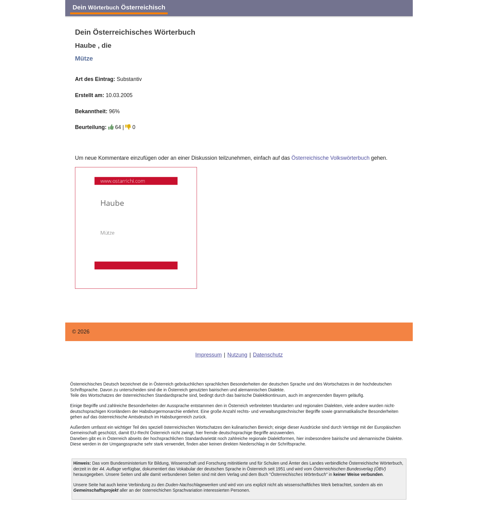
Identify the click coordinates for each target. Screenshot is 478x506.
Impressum (208, 355)
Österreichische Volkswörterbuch (330, 158)
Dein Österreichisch (119, 7)
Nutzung (237, 355)
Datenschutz (268, 355)
